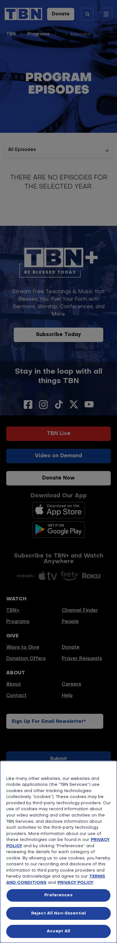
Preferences (58, 895)
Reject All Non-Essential (58, 913)
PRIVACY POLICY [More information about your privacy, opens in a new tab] (75, 883)
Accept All (58, 931)
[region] (58, 852)
